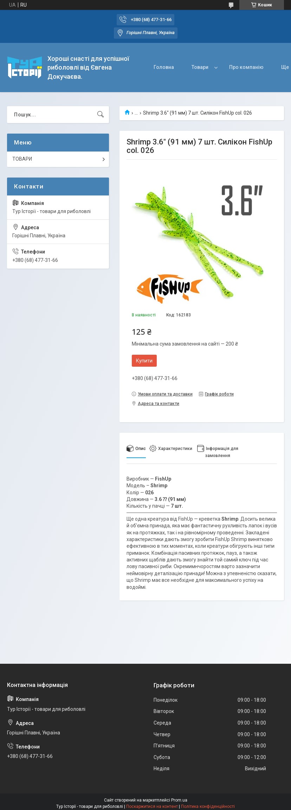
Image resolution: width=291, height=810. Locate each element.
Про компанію (246, 67)
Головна (164, 67)
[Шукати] (100, 114)
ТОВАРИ (22, 159)
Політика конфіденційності (208, 806)
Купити (144, 361)
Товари (200, 67)
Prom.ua (179, 800)
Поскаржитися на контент (152, 806)
